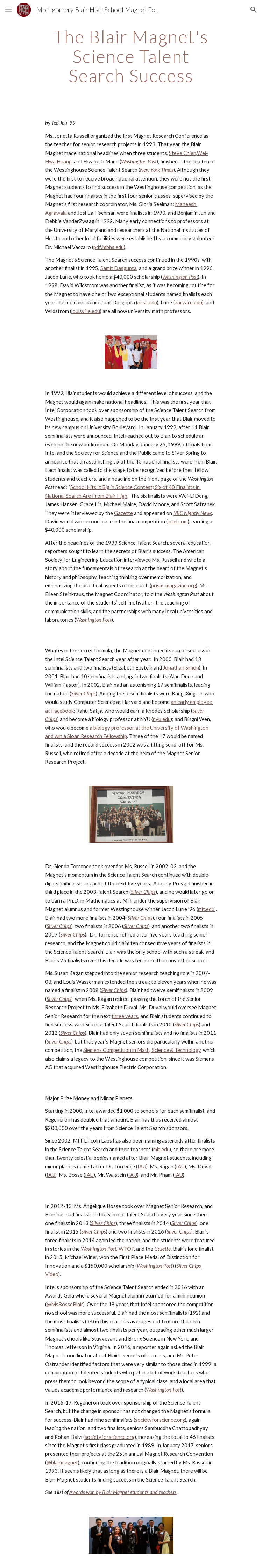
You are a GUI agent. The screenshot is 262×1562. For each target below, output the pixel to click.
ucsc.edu (147, 302)
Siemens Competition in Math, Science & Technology (142, 1050)
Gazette (123, 513)
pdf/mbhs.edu (108, 247)
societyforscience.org (160, 1420)
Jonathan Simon (181, 668)
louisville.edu (85, 311)
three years (125, 1016)
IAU (141, 1166)
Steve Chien (182, 153)
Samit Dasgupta (118, 268)
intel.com (178, 521)
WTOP (126, 1249)
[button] (8, 9)
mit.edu (206, 909)
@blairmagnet (62, 1462)
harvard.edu (188, 302)
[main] (131, 56)
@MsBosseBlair (65, 1304)
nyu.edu (162, 719)
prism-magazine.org (173, 585)
